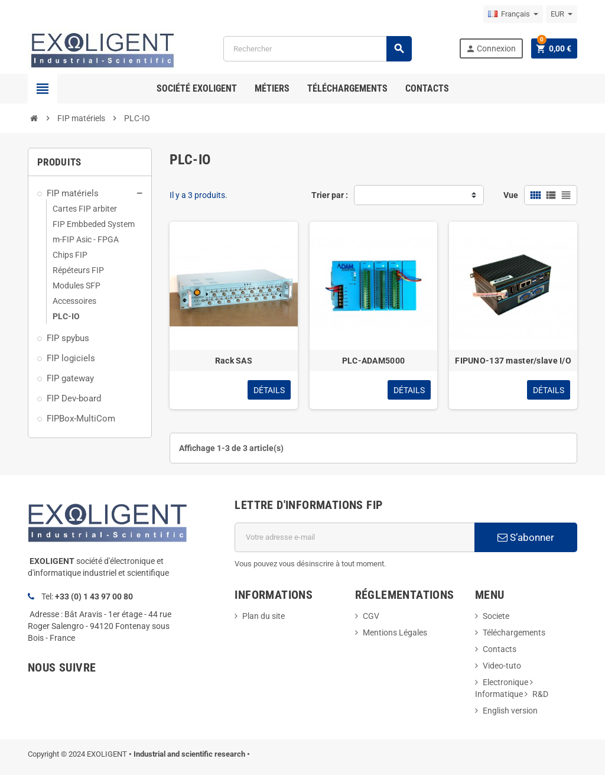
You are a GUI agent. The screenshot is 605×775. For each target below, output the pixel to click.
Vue (510, 195)
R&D (540, 694)
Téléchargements (514, 632)
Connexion (491, 49)
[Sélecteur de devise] (561, 14)
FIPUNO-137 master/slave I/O (513, 360)
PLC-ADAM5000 (373, 360)
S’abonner (525, 537)
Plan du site (263, 616)
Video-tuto (502, 665)
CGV (371, 616)
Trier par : (329, 195)
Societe (496, 616)
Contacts (499, 649)
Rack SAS (233, 360)
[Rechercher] (317, 48)
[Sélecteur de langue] (513, 14)
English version (510, 710)
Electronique (505, 682)
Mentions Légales (395, 632)
